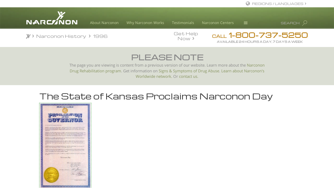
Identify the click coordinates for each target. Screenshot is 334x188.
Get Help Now (186, 35)
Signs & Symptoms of (178, 71)
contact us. (188, 76)
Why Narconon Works (145, 22)
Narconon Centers (218, 22)
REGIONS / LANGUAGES (277, 3)
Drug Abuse (208, 71)
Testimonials (183, 22)
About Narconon (104, 22)
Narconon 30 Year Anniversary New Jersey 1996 (61, 143)
